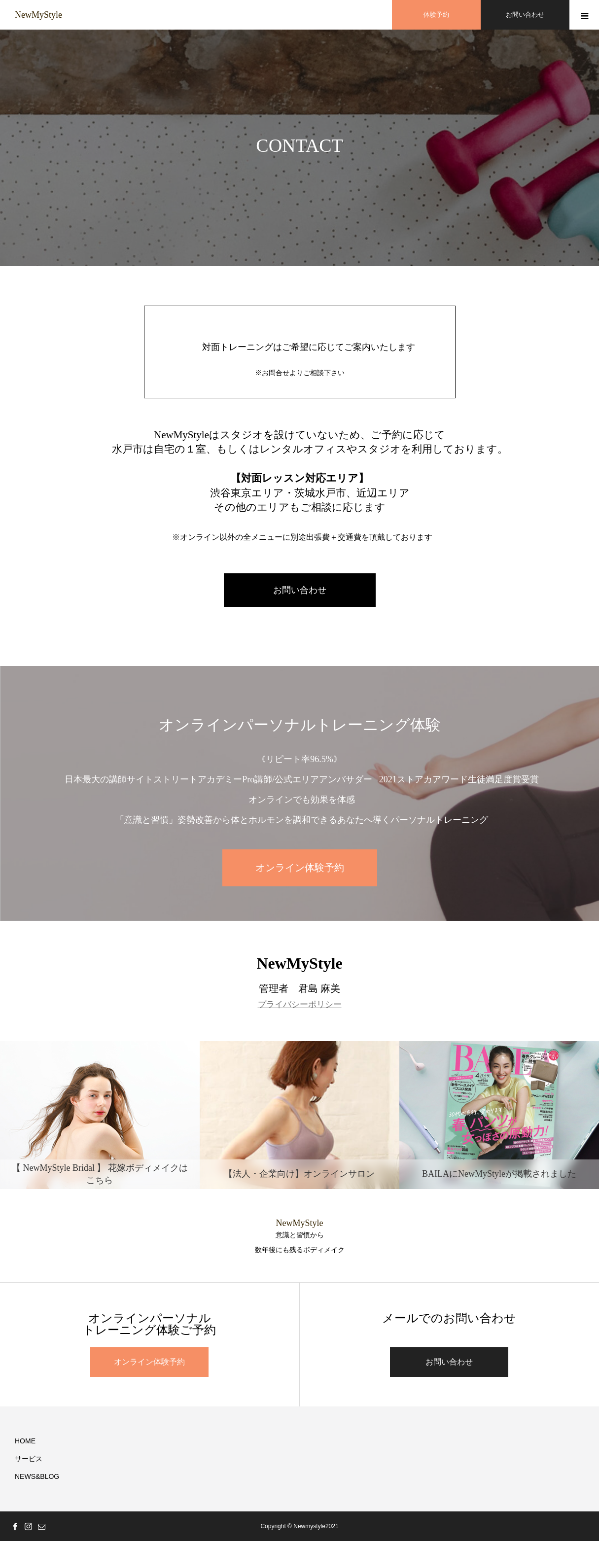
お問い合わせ (299, 590)
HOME (25, 1441)
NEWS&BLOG (37, 1476)
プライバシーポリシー (300, 1004)
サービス (28, 1459)
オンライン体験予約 (299, 867)
